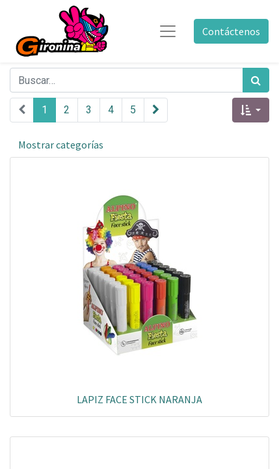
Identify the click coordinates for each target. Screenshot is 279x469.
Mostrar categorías (60, 144)
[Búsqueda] (256, 80)
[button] (250, 110)
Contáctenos (231, 31)
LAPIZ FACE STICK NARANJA (139, 399)
